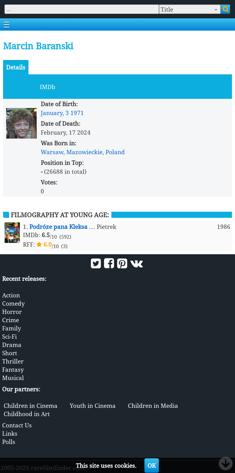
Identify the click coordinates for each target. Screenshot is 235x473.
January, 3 (55, 113)
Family (11, 328)
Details (15, 67)
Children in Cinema (31, 405)
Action (11, 295)
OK (151, 465)
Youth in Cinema (93, 405)
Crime (10, 320)
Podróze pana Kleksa (58, 226)
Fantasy (13, 369)
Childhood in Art (27, 414)
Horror (12, 311)
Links (9, 433)
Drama (11, 345)
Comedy (13, 303)
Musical (13, 378)
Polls (8, 442)
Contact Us (17, 425)
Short (9, 353)
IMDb (47, 87)
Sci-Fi (9, 336)
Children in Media (153, 405)
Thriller (13, 361)
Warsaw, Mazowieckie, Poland (83, 152)
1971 (77, 113)
